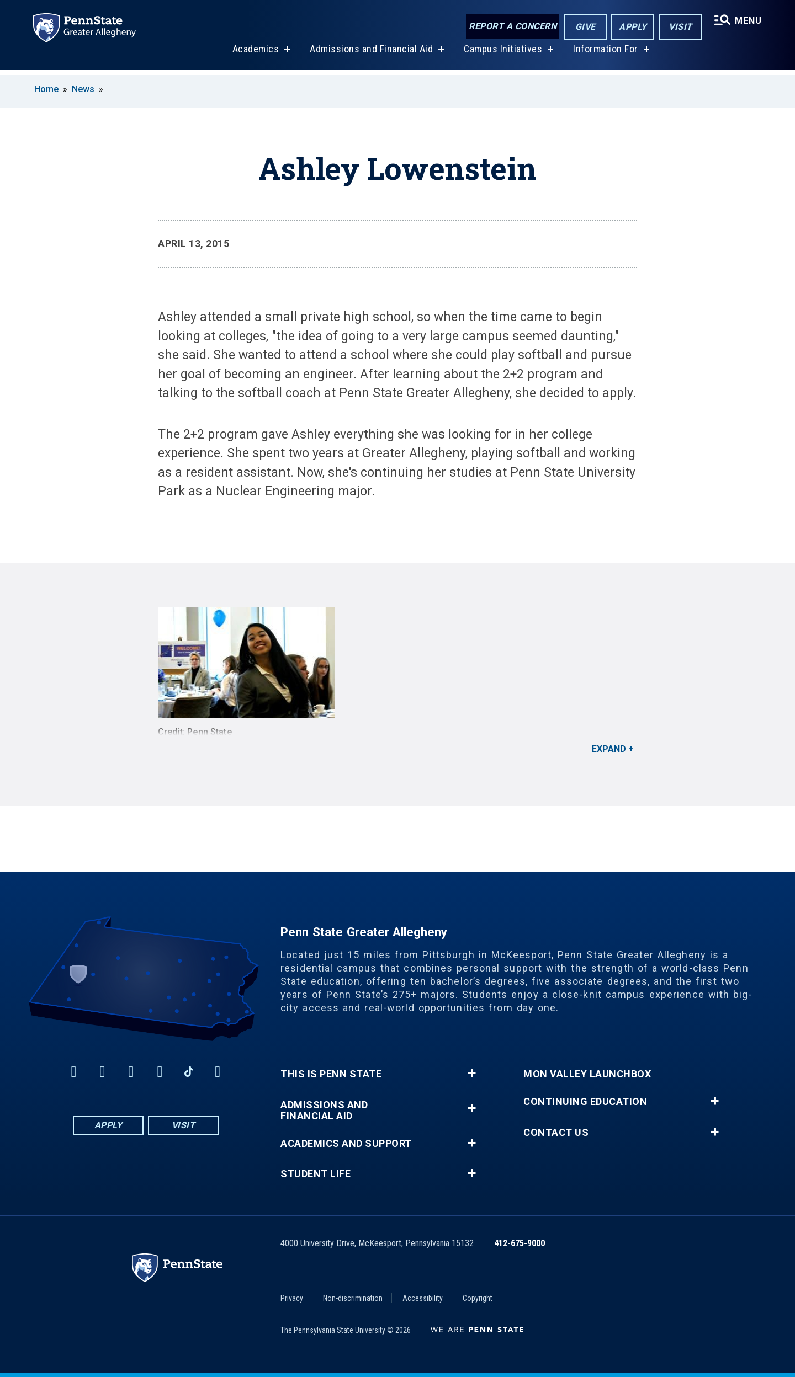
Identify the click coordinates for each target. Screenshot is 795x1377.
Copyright (477, 1298)
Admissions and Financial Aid (370, 54)
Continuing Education (585, 1101)
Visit (679, 27)
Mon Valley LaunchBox (587, 1074)
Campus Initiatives (502, 54)
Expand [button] (609, 749)
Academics (254, 54)
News (83, 89)
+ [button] (472, 1073)
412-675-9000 (519, 1243)
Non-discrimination (353, 1298)
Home (46, 89)
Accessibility (422, 1298)
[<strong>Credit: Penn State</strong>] (397, 662)
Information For (605, 54)
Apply (632, 27)
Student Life (315, 1173)
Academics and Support (346, 1143)
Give (584, 27)
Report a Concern (511, 26)
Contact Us (556, 1132)
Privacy (291, 1298)
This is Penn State (330, 1074)
